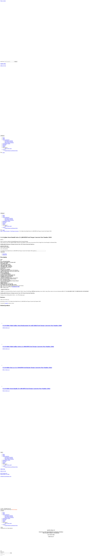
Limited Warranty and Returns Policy (11, 150)
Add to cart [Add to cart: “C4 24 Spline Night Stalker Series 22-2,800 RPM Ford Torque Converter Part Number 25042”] (7, 348)
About (4, 138)
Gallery (4, 146)
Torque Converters (6, 139)
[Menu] (1, 452)
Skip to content (3, 0)
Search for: (2, 61)
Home (4, 137)
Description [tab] (5, 253)
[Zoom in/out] (0, 554)
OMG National (14, 509)
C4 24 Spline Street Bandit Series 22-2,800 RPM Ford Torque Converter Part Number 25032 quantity (18, 250)
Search (16, 61)
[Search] (11, 553)
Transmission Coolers (6, 143)
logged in (6, 303)
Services (4, 145)
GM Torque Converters (9, 140)
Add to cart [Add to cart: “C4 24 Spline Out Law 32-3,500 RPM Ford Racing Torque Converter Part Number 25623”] (7, 369)
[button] (1, 152)
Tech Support (5, 147)
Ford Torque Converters (9, 141)
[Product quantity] (40, 250)
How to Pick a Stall (8, 148)
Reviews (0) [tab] (5, 254)
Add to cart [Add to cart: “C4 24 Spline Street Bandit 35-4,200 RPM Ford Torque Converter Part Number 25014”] (7, 390)
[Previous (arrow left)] (0, 555)
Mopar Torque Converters (9, 142)
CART (3, 152)
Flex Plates (4, 144)
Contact (4, 149)
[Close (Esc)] (4, 554)
